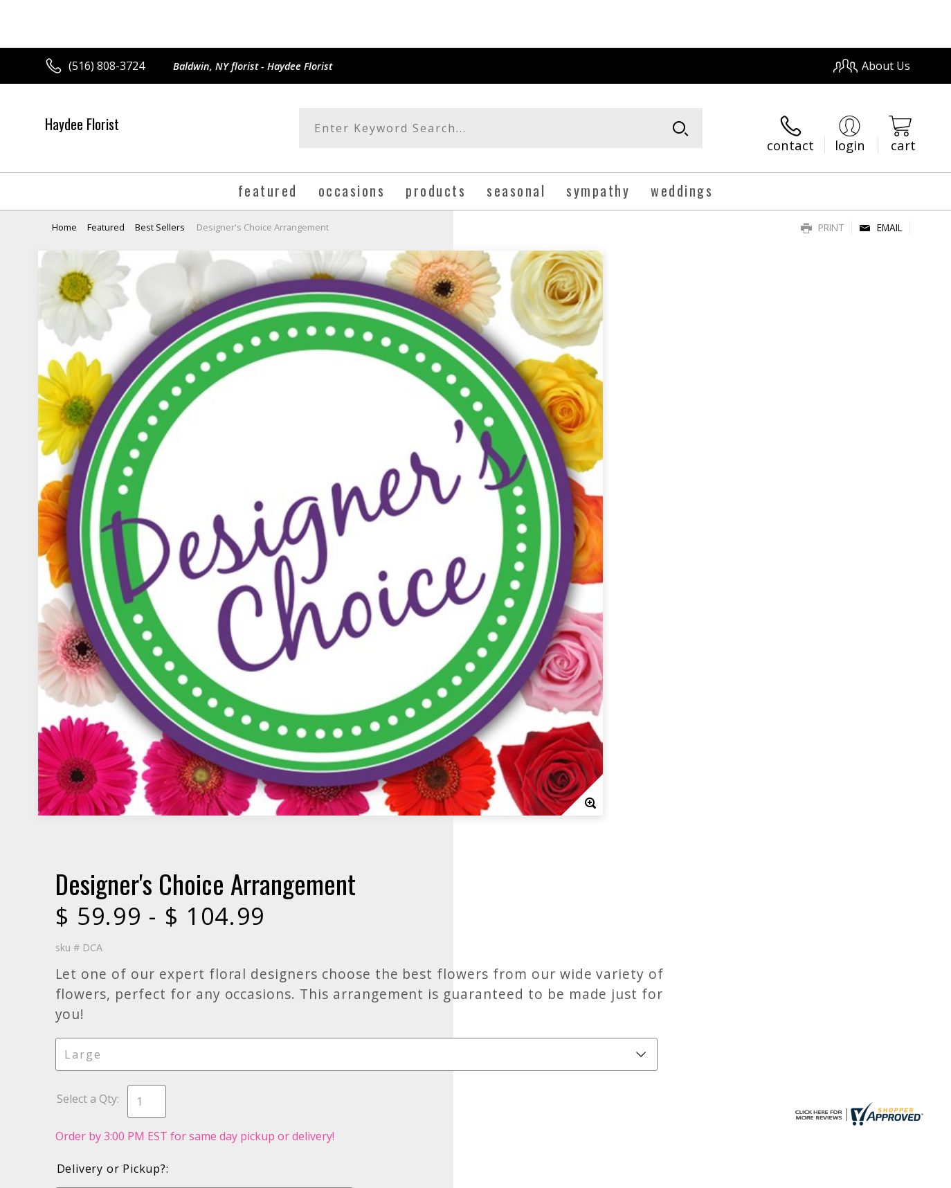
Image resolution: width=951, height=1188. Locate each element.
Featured (106, 218)
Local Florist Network (788, 1173)
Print (822, 218)
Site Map (873, 1173)
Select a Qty (507, 469)
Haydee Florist (82, 124)
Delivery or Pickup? (531, 539)
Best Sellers (160, 218)
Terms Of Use (609, 1173)
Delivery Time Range (529, 619)
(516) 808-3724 (107, 65)
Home (64, 218)
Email (881, 218)
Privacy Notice (690, 1173)
